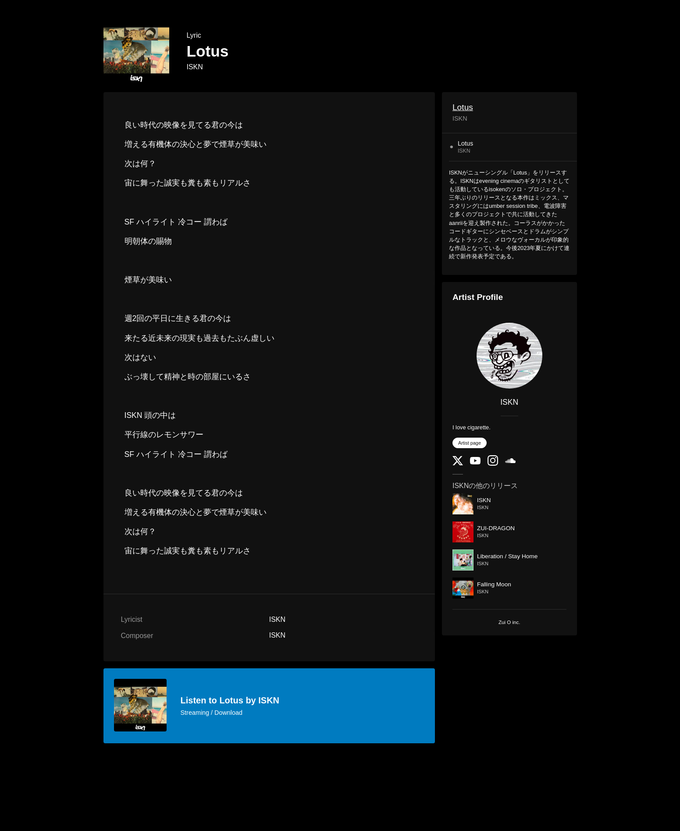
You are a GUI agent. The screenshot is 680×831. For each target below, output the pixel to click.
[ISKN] (509, 356)
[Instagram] (493, 463)
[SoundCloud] (510, 461)
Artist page (469, 443)
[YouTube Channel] (475, 462)
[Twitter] (457, 463)
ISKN (195, 67)
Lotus (462, 107)
